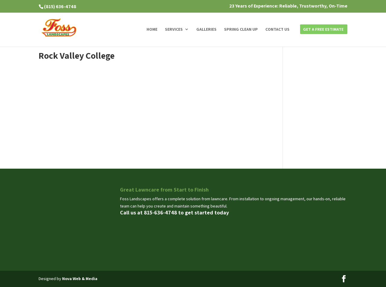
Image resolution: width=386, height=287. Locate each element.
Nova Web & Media (79, 278)
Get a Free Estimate (323, 29)
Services (174, 29)
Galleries (206, 29)
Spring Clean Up (241, 29)
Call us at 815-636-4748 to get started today (174, 212)
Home (152, 29)
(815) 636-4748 (60, 6)
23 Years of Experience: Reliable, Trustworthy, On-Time (288, 6)
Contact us (277, 29)
